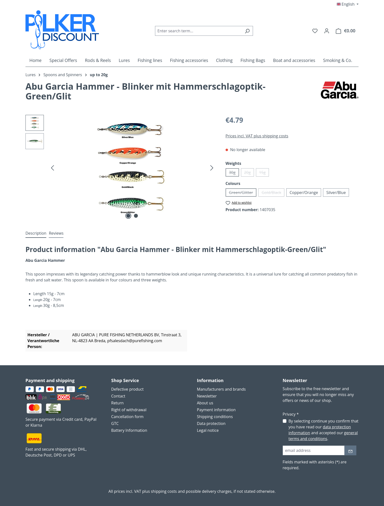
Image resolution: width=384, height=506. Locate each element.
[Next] (212, 167)
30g (234, 173)
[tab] (35, 233)
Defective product (127, 389)
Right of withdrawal (128, 409)
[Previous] (52, 167)
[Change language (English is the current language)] (348, 4)
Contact (118, 396)
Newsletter (207, 396)
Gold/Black (273, 193)
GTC (115, 423)
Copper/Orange (303, 192)
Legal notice (208, 430)
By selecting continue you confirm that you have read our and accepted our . (323, 429)
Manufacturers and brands (221, 389)
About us (205, 403)
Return (117, 403)
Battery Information (129, 430)
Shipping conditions (215, 416)
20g (249, 173)
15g (264, 173)
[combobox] (198, 31)
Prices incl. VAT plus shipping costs (257, 136)
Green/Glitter (242, 193)
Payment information (216, 409)
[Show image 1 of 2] (128, 216)
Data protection (211, 423)
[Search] (247, 31)
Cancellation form (127, 416)
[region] (121, 167)
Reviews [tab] (56, 233)
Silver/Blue (336, 192)
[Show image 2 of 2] (136, 216)
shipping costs (164, 491)
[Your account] (327, 31)
